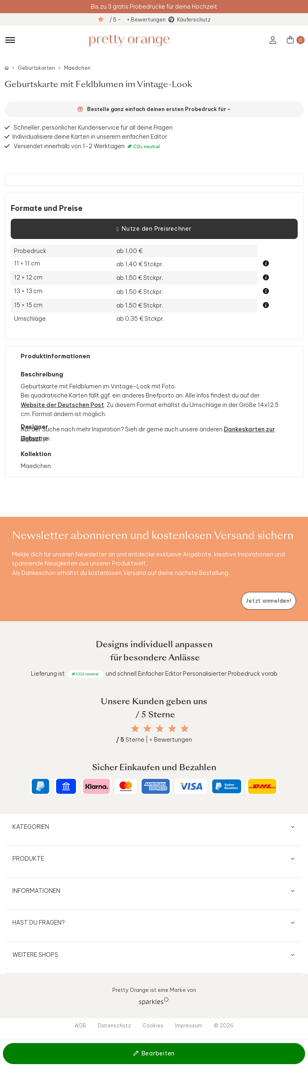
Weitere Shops (35, 954)
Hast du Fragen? (38, 922)
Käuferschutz (194, 19)
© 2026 (224, 1025)
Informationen (36, 890)
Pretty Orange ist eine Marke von (154, 996)
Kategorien (30, 826)
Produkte (28, 858)
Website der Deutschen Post (62, 405)
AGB (80, 1025)
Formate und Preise (47, 208)
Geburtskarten (36, 68)
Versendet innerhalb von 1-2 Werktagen (88, 146)
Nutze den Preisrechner (153, 229)
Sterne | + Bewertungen (154, 739)
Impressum (188, 1025)
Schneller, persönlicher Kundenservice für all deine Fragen (93, 127)
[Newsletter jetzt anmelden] (268, 601)
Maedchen (77, 68)
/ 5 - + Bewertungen (137, 19)
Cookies (152, 1025)
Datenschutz (114, 1025)
